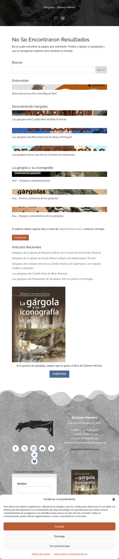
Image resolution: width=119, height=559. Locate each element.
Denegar (59, 536)
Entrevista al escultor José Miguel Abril (34, 93)
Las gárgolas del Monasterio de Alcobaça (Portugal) (42, 137)
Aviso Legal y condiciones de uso (70, 554)
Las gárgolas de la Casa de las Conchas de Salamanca (43, 154)
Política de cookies (41, 554)
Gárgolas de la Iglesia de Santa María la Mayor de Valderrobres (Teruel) (53, 258)
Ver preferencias (60, 546)
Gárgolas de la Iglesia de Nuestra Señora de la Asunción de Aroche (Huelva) (56, 252)
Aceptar (59, 526)
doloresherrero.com (70, 229)
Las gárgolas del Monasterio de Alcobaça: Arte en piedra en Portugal (52, 279)
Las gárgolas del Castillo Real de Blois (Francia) (39, 119)
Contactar (20, 237)
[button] (113, 499)
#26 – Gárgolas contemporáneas (31, 180)
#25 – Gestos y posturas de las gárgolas (35, 198)
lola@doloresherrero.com (84, 449)
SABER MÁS (59, 373)
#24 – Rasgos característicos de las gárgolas (38, 216)
